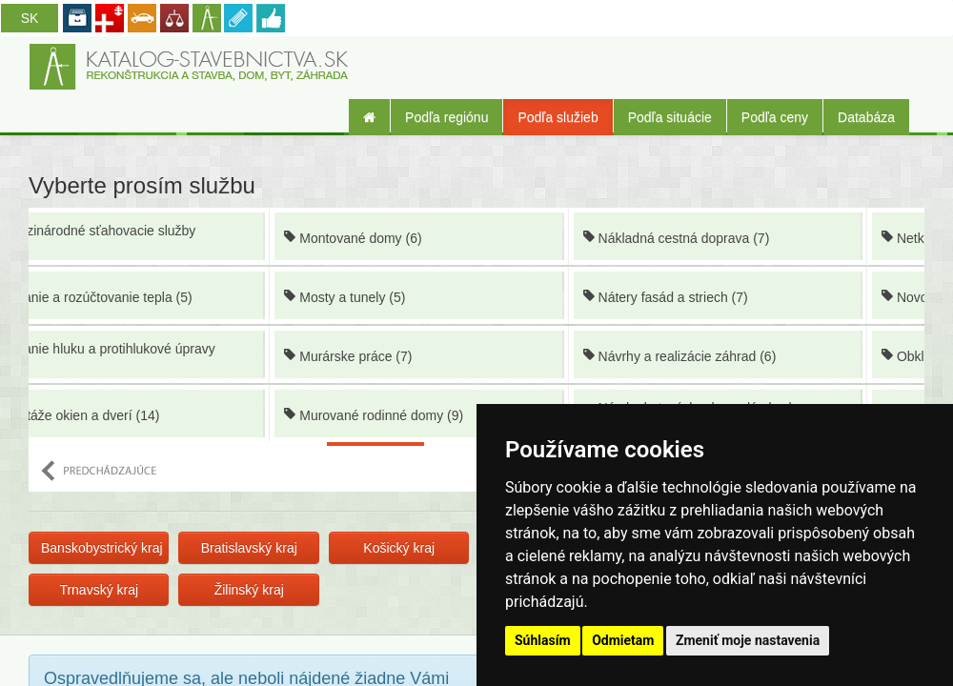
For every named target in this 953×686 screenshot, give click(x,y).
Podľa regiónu (446, 117)
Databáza (866, 117)
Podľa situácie (670, 117)
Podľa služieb (557, 117)
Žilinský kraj (249, 589)
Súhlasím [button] (543, 640)
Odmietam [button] (623, 640)
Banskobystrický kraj (102, 547)
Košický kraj (399, 547)
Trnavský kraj (98, 589)
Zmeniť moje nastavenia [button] (748, 640)
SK (30, 18)
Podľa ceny (774, 117)
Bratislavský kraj (249, 547)
